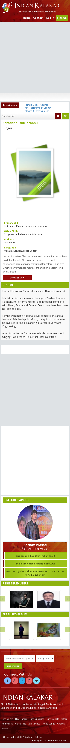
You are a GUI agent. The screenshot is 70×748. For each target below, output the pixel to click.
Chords (61, 723)
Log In (50, 17)
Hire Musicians (37, 718)
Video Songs (48, 723)
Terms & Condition (57, 740)
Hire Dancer (21, 718)
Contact (38, 17)
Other (64, 718)
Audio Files (7, 723)
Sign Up (62, 17)
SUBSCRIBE (13, 666)
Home (26, 17)
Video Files (20, 723)
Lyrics (37, 723)
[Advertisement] (34, 57)
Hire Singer (7, 718)
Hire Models (53, 718)
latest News (10, 105)
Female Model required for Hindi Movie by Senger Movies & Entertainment (38, 107)
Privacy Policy (39, 740)
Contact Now (17, 277)
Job (30, 723)
